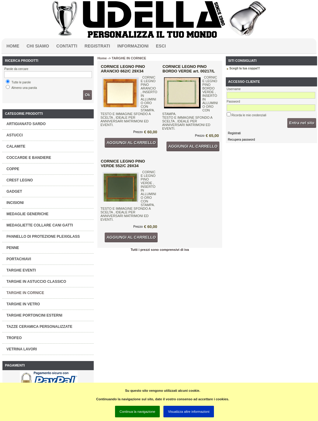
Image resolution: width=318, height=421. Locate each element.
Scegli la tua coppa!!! (244, 68)
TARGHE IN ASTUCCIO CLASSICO (36, 281)
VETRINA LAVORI (21, 349)
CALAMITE (15, 146)
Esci (161, 46)
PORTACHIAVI (18, 259)
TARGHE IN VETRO (23, 304)
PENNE (12, 248)
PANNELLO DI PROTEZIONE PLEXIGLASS (43, 236)
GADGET (14, 191)
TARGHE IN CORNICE (25, 293)
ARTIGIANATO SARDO (26, 124)
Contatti (66, 46)
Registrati (97, 46)
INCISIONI (15, 203)
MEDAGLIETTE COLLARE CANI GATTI (39, 225)
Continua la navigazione (137, 411)
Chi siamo (37, 46)
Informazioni (133, 46)
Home (12, 46)
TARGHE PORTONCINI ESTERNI (34, 315)
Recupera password (241, 139)
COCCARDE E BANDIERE (28, 158)
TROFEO (14, 338)
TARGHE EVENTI (21, 270)
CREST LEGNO (19, 180)
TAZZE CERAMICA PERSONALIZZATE (39, 327)
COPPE (12, 169)
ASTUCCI (14, 135)
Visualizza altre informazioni (188, 411)
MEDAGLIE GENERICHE (27, 214)
